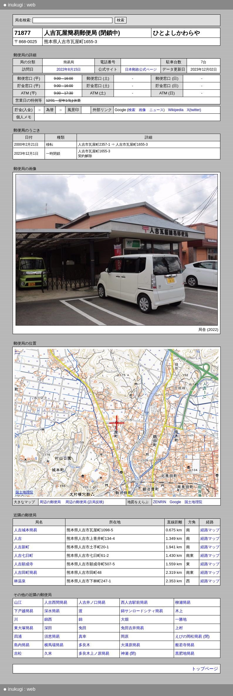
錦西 (48, 619)
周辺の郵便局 (50, 502)
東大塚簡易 (23, 628)
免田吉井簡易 (132, 628)
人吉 (18, 538)
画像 (142, 110)
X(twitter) (194, 110)
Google (175, 502)
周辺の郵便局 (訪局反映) (84, 502)
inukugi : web (19, 4)
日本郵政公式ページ (141, 69)
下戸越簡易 (23, 611)
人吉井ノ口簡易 (92, 602)
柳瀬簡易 (182, 602)
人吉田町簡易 (25, 572)
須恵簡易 (52, 636)
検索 (131, 110)
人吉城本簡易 (25, 530)
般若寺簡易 (184, 645)
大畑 (125, 619)
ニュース (156, 110)
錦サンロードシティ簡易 (142, 611)
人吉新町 (21, 547)
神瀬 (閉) (128, 653)
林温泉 (20, 581)
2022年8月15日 (69, 69)
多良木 (84, 645)
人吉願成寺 (23, 564)
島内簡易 (21, 645)
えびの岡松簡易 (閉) (192, 636)
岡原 (125, 636)
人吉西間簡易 (55, 602)
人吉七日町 (23, 555)
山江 (18, 602)
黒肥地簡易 (184, 653)
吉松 (18, 653)
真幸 (82, 636)
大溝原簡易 (130, 645)
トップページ (205, 668)
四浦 (18, 636)
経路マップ (210, 530)
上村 (179, 628)
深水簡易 (52, 611)
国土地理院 (193, 502)
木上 (179, 611)
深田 (48, 628)
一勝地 (181, 619)
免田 (82, 628)
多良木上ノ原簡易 (94, 653)
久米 (48, 653)
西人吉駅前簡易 (134, 602)
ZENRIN (159, 502)
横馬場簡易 (53, 645)
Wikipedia (175, 110)
